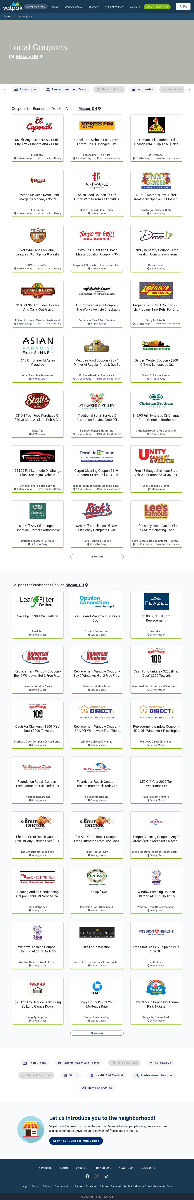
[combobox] (183, 6)
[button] (114, 6)
